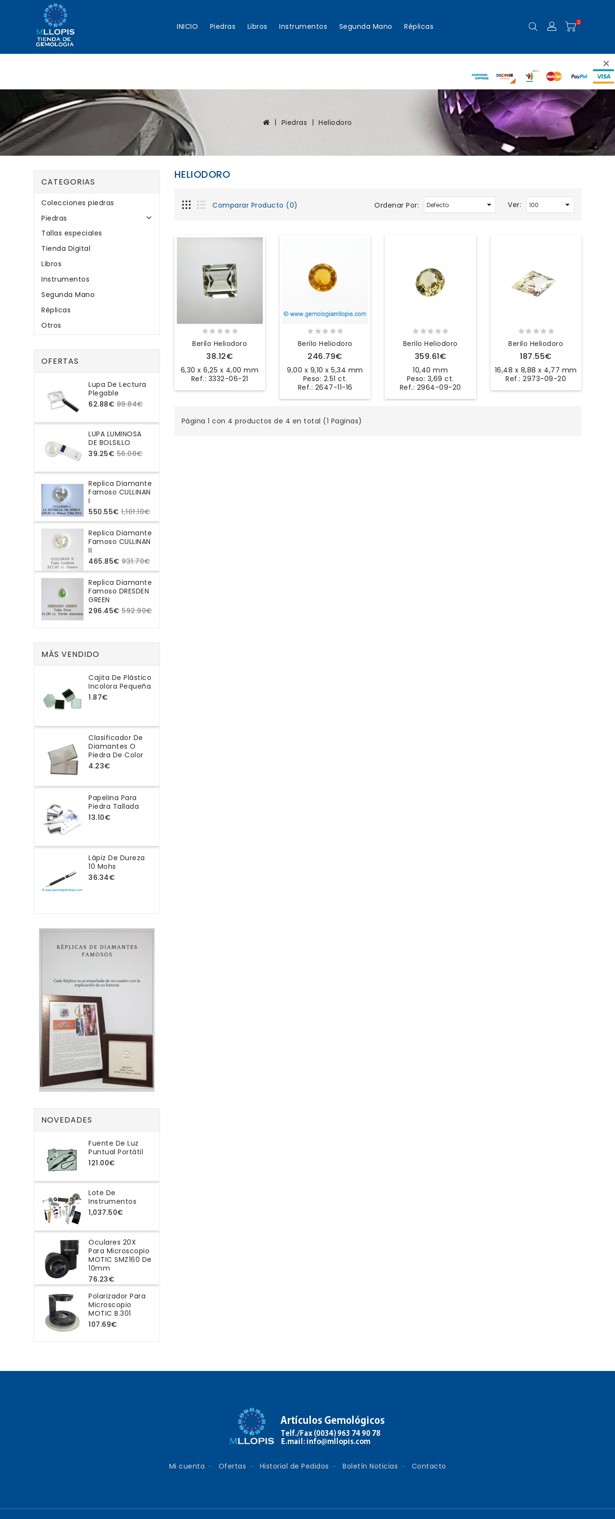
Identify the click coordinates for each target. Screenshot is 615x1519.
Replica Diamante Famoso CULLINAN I (120, 492)
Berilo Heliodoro (219, 343)
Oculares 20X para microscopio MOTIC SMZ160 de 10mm (120, 1255)
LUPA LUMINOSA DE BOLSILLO (115, 438)
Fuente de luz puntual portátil (115, 1147)
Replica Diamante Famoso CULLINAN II (120, 541)
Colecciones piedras (77, 203)
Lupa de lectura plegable (117, 389)
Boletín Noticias (370, 1466)
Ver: (514, 205)
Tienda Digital (65, 248)
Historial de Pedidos (294, 1466)
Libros (257, 26)
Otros (51, 325)
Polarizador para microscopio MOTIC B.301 (117, 1304)
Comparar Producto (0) (255, 205)
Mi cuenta (187, 1466)
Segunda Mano (366, 26)
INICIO (187, 26)
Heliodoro (335, 122)
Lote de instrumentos (112, 1197)
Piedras (223, 26)
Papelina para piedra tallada (113, 802)
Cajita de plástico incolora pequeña (119, 682)
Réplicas (418, 26)
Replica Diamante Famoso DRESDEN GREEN (120, 591)
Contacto (429, 1466)
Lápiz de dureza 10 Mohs (116, 862)
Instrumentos (303, 26)
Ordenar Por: (396, 205)
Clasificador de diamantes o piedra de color (116, 746)
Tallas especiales (71, 233)
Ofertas (232, 1466)
